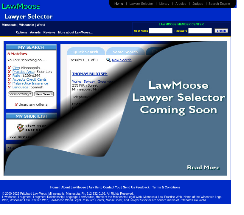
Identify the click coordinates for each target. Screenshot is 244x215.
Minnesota (9, 25)
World (41, 25)
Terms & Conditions (166, 187)
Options (22, 32)
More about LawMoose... (75, 32)
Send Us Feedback (136, 187)
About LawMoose (73, 187)
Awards (35, 32)
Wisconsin (26, 25)
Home (118, 3)
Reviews (49, 32)
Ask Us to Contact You (104, 187)
